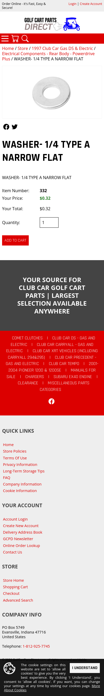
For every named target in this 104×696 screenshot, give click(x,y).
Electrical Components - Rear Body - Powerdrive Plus (48, 56)
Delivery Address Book (22, 532)
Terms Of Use (15, 457)
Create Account (91, 4)
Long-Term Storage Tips (24, 471)
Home (8, 48)
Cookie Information (20, 490)
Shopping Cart (15, 586)
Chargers (34, 377)
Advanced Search (18, 600)
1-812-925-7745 (36, 646)
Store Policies (14, 451)
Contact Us (12, 552)
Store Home (13, 580)
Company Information (22, 484)
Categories (5, 38)
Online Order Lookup (21, 545)
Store (23, 48)
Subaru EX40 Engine (73, 377)
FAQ (6, 477)
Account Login (15, 519)
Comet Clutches (27, 338)
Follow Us (6, 127)
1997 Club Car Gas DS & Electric (62, 48)
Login (72, 4)
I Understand (84, 667)
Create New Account (21, 525)
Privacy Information (20, 464)
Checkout (11, 593)
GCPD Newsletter (18, 538)
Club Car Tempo (64, 364)
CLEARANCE (28, 383)
